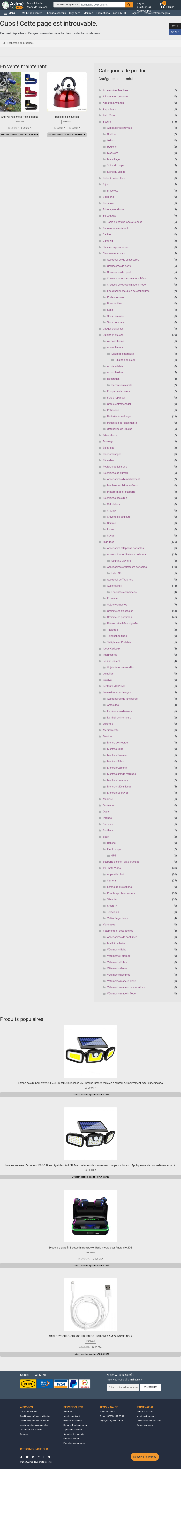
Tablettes (112, 629)
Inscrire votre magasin (147, 1416)
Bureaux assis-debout (115, 228)
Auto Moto (109, 115)
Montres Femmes (117, 755)
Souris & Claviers (121, 560)
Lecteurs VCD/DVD (114, 686)
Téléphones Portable (119, 642)
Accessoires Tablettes (120, 579)
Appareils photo (116, 874)
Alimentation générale (115, 96)
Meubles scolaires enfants (122, 485)
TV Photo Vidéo (112, 868)
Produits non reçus (72, 1438)
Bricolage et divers (113, 209)
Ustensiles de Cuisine (119, 429)
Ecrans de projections (119, 886)
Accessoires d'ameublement (123, 479)
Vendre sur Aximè (145, 1412)
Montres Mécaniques (119, 786)
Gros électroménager (119, 404)
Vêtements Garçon (117, 968)
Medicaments (111, 730)
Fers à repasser (116, 397)
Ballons (111, 842)
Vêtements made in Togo (121, 993)
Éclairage (108, 441)
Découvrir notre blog (144, 1456)
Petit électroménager (119, 416)
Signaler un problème (72, 1430)
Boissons (108, 196)
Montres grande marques (121, 773)
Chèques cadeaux (56, 13)
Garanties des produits (73, 1434)
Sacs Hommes (115, 322)
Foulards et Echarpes (115, 466)
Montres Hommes (117, 780)
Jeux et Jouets (111, 661)
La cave (107, 679)
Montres (88, 13)
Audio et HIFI (114, 585)
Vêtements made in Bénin (121, 981)
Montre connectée (117, 742)
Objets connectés (117, 604)
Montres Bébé (115, 748)
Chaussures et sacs (114, 253)
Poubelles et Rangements (122, 422)
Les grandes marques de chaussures (128, 291)
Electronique (114, 849)
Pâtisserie (113, 410)
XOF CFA (174, 32)
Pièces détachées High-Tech (123, 623)
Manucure (112, 153)
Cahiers (107, 234)
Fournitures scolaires (115, 497)
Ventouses (109, 924)
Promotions (103, 13)
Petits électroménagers (156, 13)
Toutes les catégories (65, 4)
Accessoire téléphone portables (125, 548)
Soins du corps (115, 165)
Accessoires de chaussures (123, 259)
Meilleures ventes (32, 13)
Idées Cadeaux (111, 648)
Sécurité (112, 899)
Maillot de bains (116, 943)
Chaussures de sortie (119, 266)
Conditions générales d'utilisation (35, 1416)
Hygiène (112, 146)
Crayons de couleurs (118, 516)
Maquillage (113, 159)
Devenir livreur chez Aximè (149, 1421)
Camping (108, 240)
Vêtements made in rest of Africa (126, 987)
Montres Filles (115, 761)
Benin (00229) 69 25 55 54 (112, 1416)
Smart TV (112, 905)
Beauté (107, 121)
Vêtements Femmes (118, 955)
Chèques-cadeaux (113, 328)
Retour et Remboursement (75, 1425)
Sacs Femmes (115, 316)
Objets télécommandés (120, 667)
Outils (106, 811)
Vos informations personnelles (34, 1425)
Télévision (113, 912)
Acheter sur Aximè (71, 1416)
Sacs (110, 309)
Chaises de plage (126, 360)
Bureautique (109, 215)
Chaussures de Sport (119, 272)
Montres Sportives (117, 792)
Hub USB (116, 573)
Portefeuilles (114, 303)
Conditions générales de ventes (34, 1421)
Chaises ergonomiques (116, 247)
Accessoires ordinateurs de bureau (127, 554)
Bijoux (106, 184)
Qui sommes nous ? (29, 1412)
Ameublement (115, 347)
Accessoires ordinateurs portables (127, 566)
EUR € (173, 26)
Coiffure (111, 134)
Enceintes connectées (124, 592)
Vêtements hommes (118, 974)
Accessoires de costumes (122, 937)
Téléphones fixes (117, 635)
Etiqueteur (108, 460)
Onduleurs (108, 805)
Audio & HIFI (120, 13)
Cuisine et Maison (113, 335)
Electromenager (112, 454)
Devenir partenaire (145, 1425)
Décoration (113, 378)
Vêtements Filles (117, 962)
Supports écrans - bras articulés (121, 861)
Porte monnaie (115, 297)
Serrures (108, 824)
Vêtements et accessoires (118, 930)
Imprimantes (110, 654)
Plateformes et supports (121, 491)
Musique (108, 799)
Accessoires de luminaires (122, 698)
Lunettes (108, 723)
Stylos (110, 535)
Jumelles (108, 673)
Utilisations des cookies (31, 1430)
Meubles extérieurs (122, 353)
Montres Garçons (117, 767)
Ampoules (113, 704)
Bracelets (112, 190)
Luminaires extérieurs (119, 711)
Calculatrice (113, 504)
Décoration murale (121, 385)
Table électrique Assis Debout (124, 222)
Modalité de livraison (72, 1421)
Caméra (111, 880)
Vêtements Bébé (116, 949)
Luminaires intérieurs (119, 717)
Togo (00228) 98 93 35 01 (111, 1421)
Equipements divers (118, 391)
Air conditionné (115, 341)
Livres (110, 529)
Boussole (108, 203)
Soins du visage (116, 171)
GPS (113, 855)
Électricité (108, 447)
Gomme (111, 523)
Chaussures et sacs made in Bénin (126, 278)
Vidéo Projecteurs (117, 918)
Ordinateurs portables (119, 617)
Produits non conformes (74, 1443)
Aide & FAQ (68, 1412)
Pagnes (135, 13)
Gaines (111, 140)
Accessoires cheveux (119, 127)
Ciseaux (111, 510)
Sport (106, 836)
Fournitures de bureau (115, 472)
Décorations (110, 435)
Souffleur (108, 830)
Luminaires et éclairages (117, 692)
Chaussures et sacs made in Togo (126, 284)
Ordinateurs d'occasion (120, 610)
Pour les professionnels (121, 893)
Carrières (24, 1434)
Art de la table (115, 366)
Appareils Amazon (113, 102)
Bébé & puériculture (114, 178)
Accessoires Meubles (115, 90)
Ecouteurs (113, 598)
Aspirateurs (109, 109)
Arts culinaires (115, 372)
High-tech (74, 13)
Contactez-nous (107, 1412)
